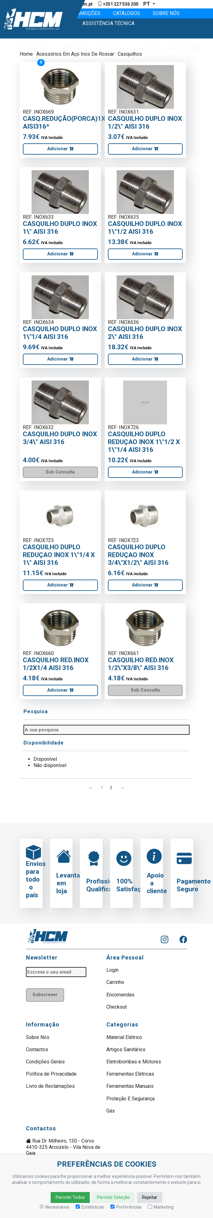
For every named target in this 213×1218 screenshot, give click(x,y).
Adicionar (60, 148)
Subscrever (45, 995)
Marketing (161, 1207)
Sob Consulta (60, 472)
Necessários (54, 1207)
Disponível (45, 760)
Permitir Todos (70, 1197)
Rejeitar (149, 1197)
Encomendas (120, 995)
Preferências (126, 1207)
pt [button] (147, 4)
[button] (30, 48)
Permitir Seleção (113, 1197)
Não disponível (49, 766)
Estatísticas (90, 1207)
